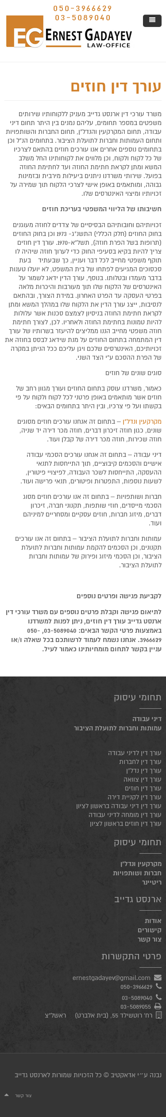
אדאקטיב (123, 1075)
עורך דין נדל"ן (144, 771)
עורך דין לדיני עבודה (135, 753)
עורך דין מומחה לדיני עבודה (125, 815)
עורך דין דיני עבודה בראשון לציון (119, 806)
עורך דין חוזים (116, 86)
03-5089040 (83, 17)
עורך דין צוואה (143, 779)
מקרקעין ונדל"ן (142, 422)
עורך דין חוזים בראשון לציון (126, 824)
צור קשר (23, 1095)
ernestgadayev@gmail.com (112, 978)
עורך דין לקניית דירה (135, 797)
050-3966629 (83, 8)
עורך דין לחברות (140, 762)
